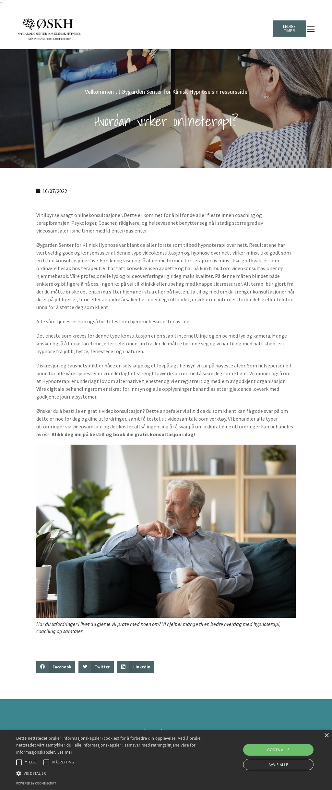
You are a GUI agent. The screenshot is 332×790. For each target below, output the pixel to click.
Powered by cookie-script (36, 783)
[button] (55, 667)
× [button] (326, 735)
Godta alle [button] (278, 749)
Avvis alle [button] (278, 764)
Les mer (65, 752)
